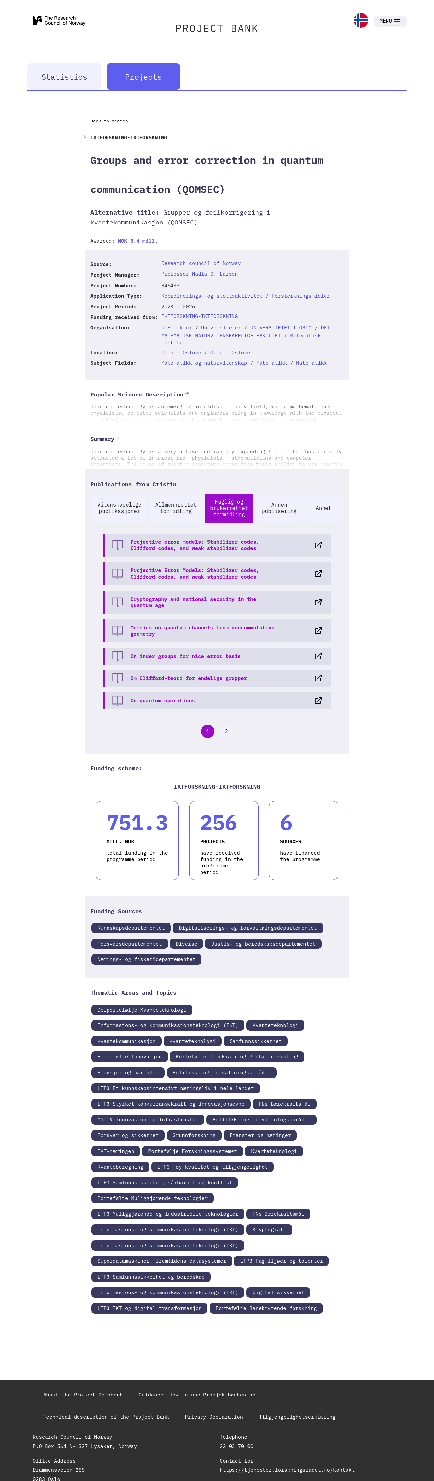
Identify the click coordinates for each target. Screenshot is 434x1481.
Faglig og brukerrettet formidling (229, 508)
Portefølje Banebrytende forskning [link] (266, 1308)
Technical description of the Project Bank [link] (106, 1416)
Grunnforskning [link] (194, 1135)
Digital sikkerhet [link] (278, 1292)
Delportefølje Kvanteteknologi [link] (141, 1009)
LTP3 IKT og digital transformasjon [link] (149, 1308)
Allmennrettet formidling (176, 507)
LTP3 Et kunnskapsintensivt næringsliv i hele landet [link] (175, 1088)
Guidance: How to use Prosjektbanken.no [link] (197, 1394)
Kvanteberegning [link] (120, 1166)
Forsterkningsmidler (301, 296)
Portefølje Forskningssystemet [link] (192, 1151)
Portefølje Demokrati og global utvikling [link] (237, 1056)
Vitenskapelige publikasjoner (119, 507)
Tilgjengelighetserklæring (297, 1416)
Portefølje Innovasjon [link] (129, 1056)
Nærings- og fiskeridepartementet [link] (146, 959)
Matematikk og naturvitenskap (204, 363)
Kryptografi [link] (269, 1229)
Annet (323, 508)
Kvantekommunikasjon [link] (126, 1041)
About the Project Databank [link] (83, 1394)
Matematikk (271, 363)
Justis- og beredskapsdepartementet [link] (263, 943)
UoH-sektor (176, 327)
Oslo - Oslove (181, 352)
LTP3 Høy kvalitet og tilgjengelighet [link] (212, 1166)
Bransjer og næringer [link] (128, 1072)
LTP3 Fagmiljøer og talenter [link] (281, 1260)
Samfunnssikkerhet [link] (256, 1041)
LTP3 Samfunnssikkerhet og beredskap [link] (151, 1276)
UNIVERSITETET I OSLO (281, 327)
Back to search (109, 121)
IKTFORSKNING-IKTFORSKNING (199, 316)
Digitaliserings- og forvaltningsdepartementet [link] (248, 927)
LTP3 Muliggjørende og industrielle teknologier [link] (167, 1213)
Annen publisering (279, 507)
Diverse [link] (186, 943)
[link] (361, 21)
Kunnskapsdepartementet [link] (131, 927)
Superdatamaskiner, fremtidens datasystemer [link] (161, 1260)
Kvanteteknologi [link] (275, 1025)
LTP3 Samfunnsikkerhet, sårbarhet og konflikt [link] (164, 1182)
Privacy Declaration (214, 1416)
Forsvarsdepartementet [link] (129, 943)
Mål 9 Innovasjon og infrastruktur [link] (148, 1119)
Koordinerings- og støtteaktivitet (212, 296)
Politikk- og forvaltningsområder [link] (222, 1072)
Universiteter (221, 327)
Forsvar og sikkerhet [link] (128, 1135)
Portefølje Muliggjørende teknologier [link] (152, 1198)
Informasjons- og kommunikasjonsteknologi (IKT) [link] (167, 1025)
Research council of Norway (201, 263)
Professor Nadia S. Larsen (199, 273)
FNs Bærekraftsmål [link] (285, 1103)
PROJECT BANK (217, 28)
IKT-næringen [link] (115, 1151)
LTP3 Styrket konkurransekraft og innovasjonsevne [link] (170, 1103)
